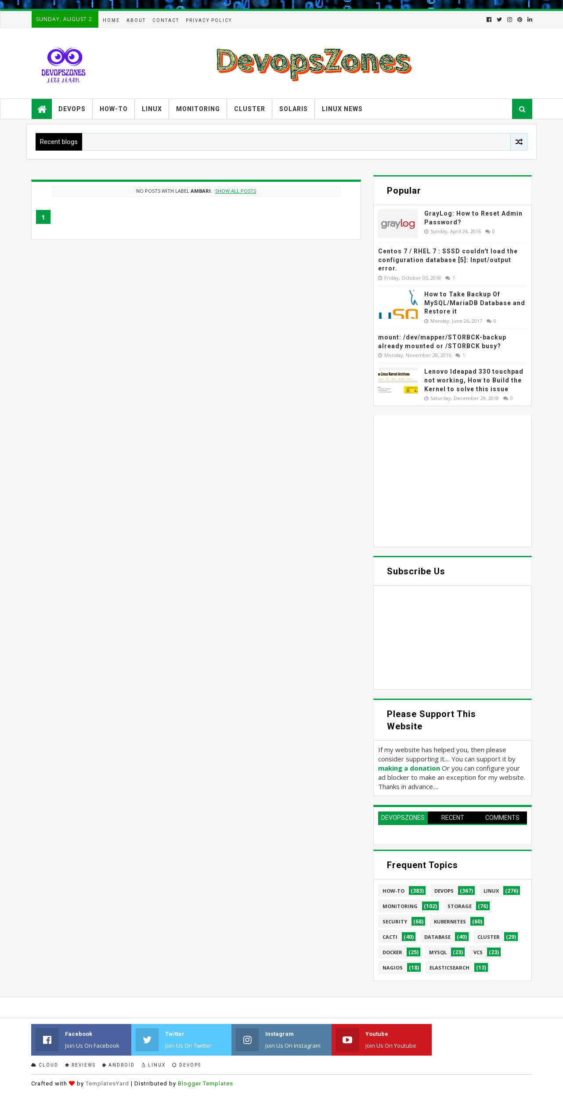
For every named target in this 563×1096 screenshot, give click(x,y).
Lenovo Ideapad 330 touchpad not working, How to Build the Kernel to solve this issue (473, 380)
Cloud (44, 1065)
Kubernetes (450, 921)
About (136, 20)
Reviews (80, 1065)
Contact (165, 20)
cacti (390, 937)
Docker (392, 952)
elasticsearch (449, 967)
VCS (478, 952)
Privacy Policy (209, 20)
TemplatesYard (107, 1083)
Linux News (342, 108)
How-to (114, 108)
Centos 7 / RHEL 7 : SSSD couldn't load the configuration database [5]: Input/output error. (448, 260)
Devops (72, 108)
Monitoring (198, 108)
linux (491, 890)
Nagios (393, 967)
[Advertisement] (452, 480)
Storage (460, 906)
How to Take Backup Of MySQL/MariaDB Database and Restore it (474, 303)
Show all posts (235, 190)
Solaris (293, 108)
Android (118, 1065)
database (437, 937)
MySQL (438, 952)
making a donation (409, 768)
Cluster (249, 108)
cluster (488, 937)
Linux (152, 108)
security (395, 921)
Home (111, 20)
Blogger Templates (205, 1083)
